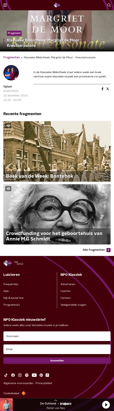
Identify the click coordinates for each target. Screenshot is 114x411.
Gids (6, 291)
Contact (66, 298)
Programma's (11, 304)
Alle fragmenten (97, 250)
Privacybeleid (43, 383)
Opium (7, 86)
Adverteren (68, 284)
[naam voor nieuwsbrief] (57, 336)
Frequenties (10, 284)
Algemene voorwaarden (18, 383)
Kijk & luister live (13, 298)
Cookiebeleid (11, 393)
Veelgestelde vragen (73, 304)
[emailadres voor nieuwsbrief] (57, 349)
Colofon (66, 291)
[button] (105, 404)
